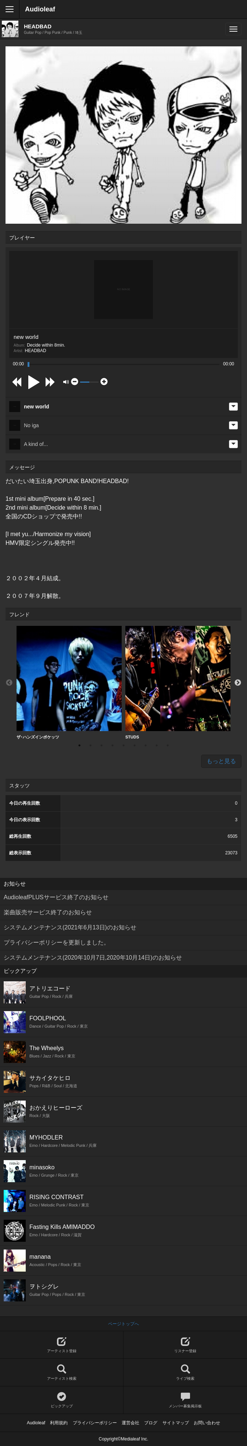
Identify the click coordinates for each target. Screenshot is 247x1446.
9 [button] (167, 745)
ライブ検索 (185, 1373)
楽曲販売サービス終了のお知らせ (48, 912)
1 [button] (79, 745)
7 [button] (145, 745)
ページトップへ (123, 1323)
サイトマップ (175, 1422)
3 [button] (101, 745)
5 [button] (123, 745)
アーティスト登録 (61, 1345)
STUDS (177, 682)
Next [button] (237, 683)
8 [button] (156, 745)
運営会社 (130, 1422)
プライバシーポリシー (95, 1422)
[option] (69, 683)
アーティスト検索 (61, 1373)
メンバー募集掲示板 (185, 1400)
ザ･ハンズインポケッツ (69, 682)
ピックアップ (61, 1400)
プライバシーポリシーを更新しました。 (57, 942)
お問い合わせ (207, 1422)
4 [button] (112, 745)
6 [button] (134, 745)
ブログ (150, 1422)
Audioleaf (40, 9)
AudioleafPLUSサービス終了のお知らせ (56, 897)
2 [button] (90, 745)
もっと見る (221, 761)
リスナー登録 (185, 1345)
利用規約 (59, 1422)
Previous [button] (9, 683)
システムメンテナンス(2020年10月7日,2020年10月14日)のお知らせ (93, 957)
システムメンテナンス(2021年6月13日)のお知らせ (70, 927)
